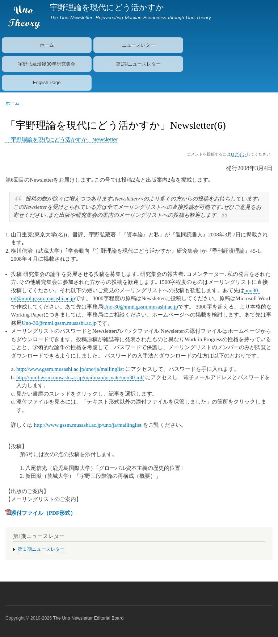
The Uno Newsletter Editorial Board (88, 618)
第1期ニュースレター (138, 64)
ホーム (47, 45)
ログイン (239, 154)
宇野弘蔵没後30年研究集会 (46, 64)
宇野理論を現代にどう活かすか (107, 7)
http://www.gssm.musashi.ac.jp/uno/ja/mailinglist (70, 369)
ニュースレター (138, 45)
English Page (47, 82)
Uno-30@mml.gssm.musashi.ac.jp (140, 307)
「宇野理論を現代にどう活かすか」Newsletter (61, 139)
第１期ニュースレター (41, 549)
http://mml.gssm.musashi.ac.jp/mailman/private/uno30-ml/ (80, 377)
